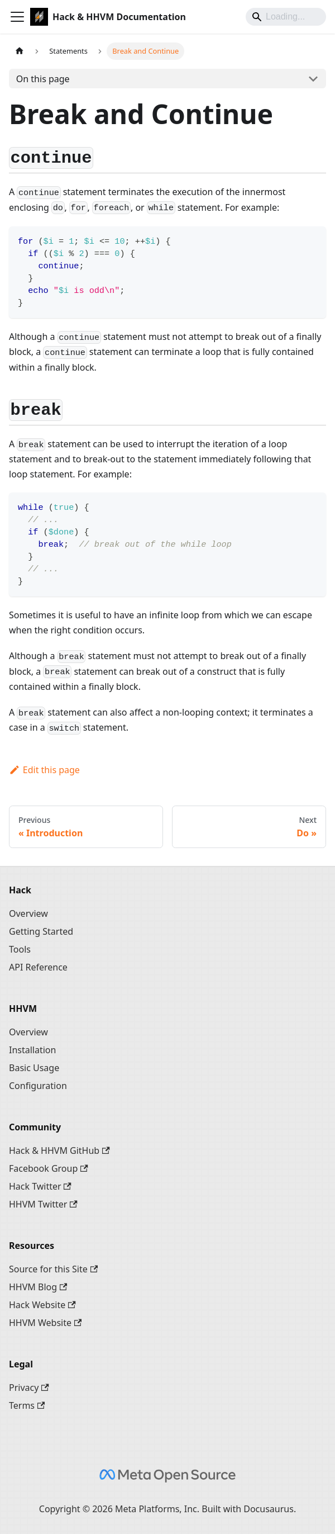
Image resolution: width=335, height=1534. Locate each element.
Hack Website (42, 1305)
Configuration (38, 1086)
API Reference (38, 967)
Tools (20, 949)
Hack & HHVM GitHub (59, 1150)
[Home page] (19, 51)
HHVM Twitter (43, 1204)
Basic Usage (34, 1068)
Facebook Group (48, 1168)
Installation (32, 1050)
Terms (27, 1405)
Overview (28, 913)
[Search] (286, 17)
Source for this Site (53, 1269)
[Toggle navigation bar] (17, 16)
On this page (43, 79)
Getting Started (41, 931)
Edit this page (44, 770)
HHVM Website (45, 1323)
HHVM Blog (38, 1287)
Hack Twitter (40, 1186)
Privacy (29, 1387)
